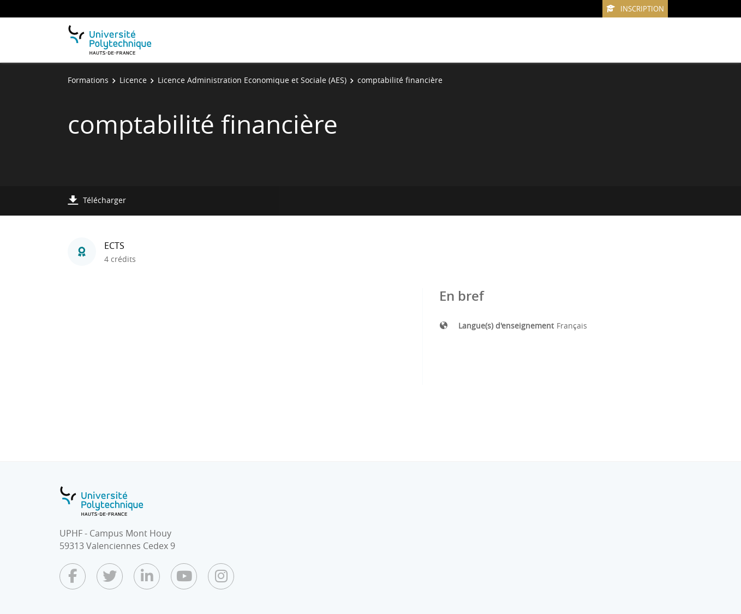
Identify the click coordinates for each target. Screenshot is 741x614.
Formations (88, 80)
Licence (133, 80)
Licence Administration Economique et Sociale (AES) (252, 80)
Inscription (635, 9)
